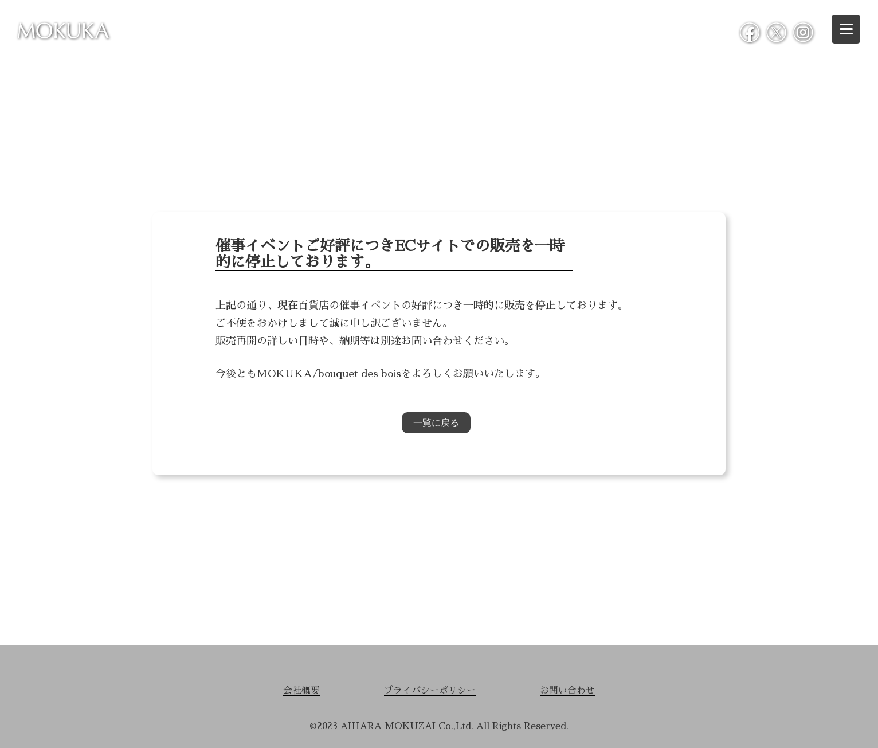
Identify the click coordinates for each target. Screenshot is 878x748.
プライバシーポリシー (430, 690)
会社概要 (302, 690)
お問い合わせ (566, 690)
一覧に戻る (436, 423)
